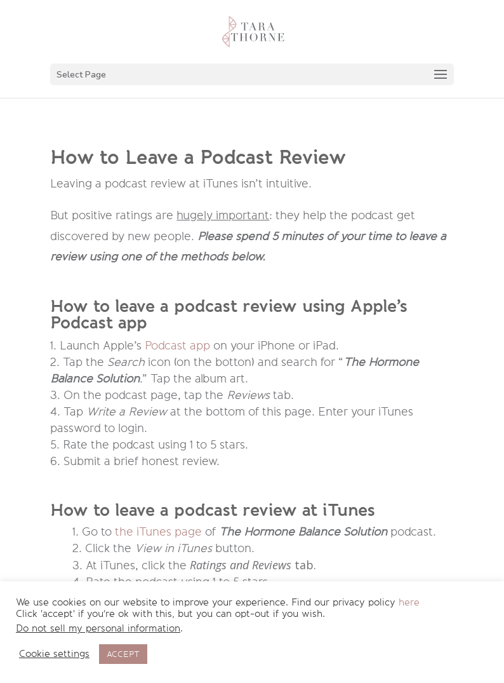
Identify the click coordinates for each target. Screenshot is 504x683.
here (409, 602)
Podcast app (177, 345)
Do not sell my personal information (98, 628)
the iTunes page (158, 532)
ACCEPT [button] (123, 654)
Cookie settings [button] (54, 654)
